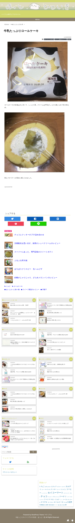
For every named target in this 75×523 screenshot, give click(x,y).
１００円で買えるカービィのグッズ (56, 342)
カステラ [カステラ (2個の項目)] (63, 486)
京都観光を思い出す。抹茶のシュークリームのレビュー (37, 243)
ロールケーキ (17, 286)
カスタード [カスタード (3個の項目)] (59, 486)
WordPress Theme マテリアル (41, 515)
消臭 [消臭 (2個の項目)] (58, 504)
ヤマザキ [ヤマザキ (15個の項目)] (44, 502)
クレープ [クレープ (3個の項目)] (58, 489)
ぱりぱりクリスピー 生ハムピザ (28, 269)
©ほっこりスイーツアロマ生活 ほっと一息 (30, 517)
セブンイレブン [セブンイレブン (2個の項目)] (66, 493)
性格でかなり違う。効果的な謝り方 (56, 364)
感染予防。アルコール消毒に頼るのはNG (57, 334)
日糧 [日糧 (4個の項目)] (50, 504)
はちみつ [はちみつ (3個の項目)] (49, 486)
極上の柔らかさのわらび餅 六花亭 (19, 305)
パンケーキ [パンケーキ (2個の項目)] (41, 499)
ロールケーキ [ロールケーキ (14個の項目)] (59, 502)
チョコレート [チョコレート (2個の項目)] (50, 496)
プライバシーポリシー (10, 472)
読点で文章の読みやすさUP (17, 334)
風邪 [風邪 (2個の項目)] (64, 504)
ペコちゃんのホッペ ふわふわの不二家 (20, 320)
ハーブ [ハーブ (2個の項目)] (68, 496)
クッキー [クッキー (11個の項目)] (53, 489)
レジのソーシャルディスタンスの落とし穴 (57, 423)
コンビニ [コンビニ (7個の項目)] (63, 489)
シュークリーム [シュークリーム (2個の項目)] (44, 493)
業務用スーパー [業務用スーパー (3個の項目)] (54, 504)
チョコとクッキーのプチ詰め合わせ (29, 235)
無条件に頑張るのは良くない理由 (55, 379)
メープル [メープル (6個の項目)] (65, 499)
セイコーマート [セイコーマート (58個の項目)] (55, 492)
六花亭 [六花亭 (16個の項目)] (69, 502)
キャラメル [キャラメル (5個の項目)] (47, 489)
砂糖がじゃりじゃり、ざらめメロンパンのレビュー (35, 278)
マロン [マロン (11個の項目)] (52, 499)
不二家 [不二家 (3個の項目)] (65, 502)
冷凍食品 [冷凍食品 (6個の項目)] (41, 504)
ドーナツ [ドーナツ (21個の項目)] (62, 496)
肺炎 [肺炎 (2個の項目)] (61, 504)
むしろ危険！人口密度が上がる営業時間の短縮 (59, 438)
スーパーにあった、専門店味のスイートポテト (33, 252)
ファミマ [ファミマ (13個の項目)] (47, 499)
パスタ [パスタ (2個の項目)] (71, 496)
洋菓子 (69, 39)
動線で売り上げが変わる (53, 371)
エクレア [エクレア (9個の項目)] (54, 486)
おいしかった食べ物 (49, 39)
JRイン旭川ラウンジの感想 (54, 349)
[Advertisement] (17, 198)
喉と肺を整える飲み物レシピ (54, 312)
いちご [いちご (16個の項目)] (42, 486)
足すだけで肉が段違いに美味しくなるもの (21, 408)
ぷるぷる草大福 (20, 260)
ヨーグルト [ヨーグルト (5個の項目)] (50, 502)
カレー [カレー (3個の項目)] (43, 489)
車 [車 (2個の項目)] (62, 504)
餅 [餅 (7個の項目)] (66, 505)
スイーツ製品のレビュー (60, 39)
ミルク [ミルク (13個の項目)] (57, 499)
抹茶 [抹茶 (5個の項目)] (47, 504)
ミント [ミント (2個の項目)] (61, 499)
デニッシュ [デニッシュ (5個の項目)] (56, 496)
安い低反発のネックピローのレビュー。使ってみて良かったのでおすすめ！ (22, 439)
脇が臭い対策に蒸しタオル (54, 320)
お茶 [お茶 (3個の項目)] (46, 486)
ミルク (7, 286)
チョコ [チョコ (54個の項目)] (44, 496)
